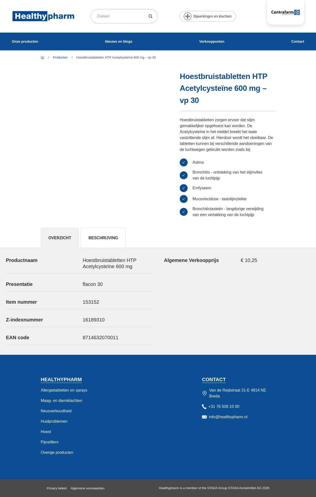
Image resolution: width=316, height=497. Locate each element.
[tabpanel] (158, 301)
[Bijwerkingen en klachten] (207, 16)
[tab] (60, 237)
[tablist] (158, 237)
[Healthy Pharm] (42, 57)
